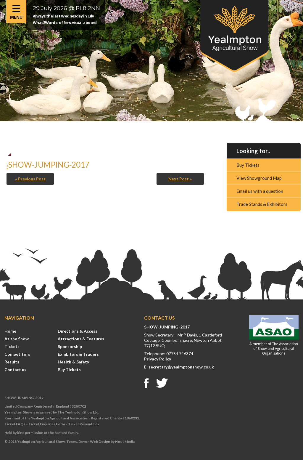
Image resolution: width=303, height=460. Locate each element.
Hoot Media (125, 441)
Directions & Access (77, 331)
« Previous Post (30, 178)
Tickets (12, 346)
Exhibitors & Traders (78, 354)
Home (10, 331)
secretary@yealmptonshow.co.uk (181, 366)
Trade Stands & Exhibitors (261, 204)
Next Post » (180, 178)
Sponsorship (70, 346)
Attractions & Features (81, 338)
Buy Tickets (248, 165)
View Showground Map (259, 178)
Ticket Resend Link (83, 424)
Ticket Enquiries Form (46, 424)
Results (11, 361)
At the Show (16, 338)
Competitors (17, 354)
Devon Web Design (94, 441)
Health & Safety (73, 361)
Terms (71, 441)
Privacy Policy (157, 358)
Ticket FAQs (14, 424)
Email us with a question (259, 191)
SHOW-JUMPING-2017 (167, 326)
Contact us (15, 369)
